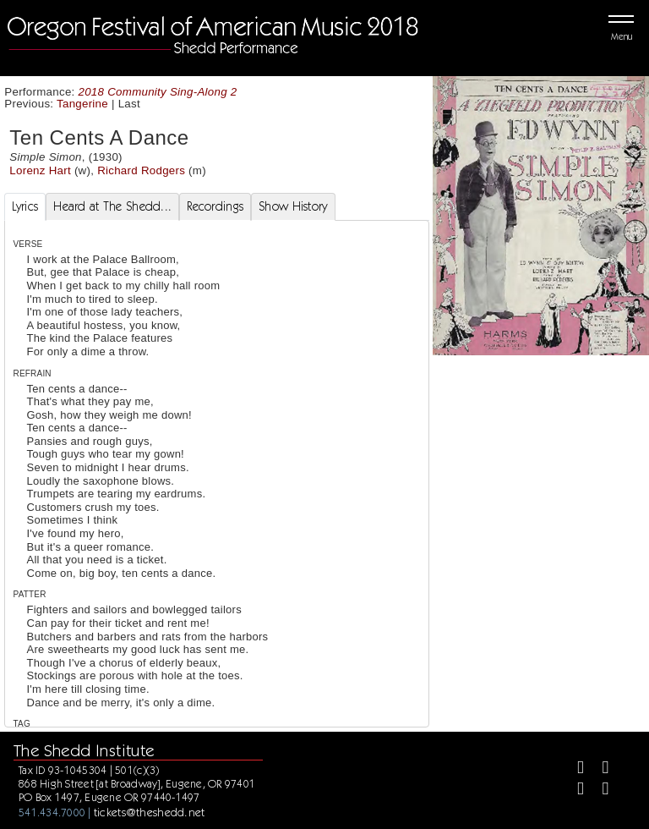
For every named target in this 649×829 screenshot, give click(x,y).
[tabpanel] (216, 514)
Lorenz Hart (40, 170)
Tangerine (82, 103)
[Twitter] (597, 769)
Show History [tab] (293, 206)
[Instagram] (573, 790)
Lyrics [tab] (25, 206)
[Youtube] (597, 790)
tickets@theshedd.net (149, 812)
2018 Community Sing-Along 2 (158, 91)
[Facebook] (573, 769)
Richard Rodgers (141, 170)
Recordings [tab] (215, 206)
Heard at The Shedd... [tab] (112, 206)
